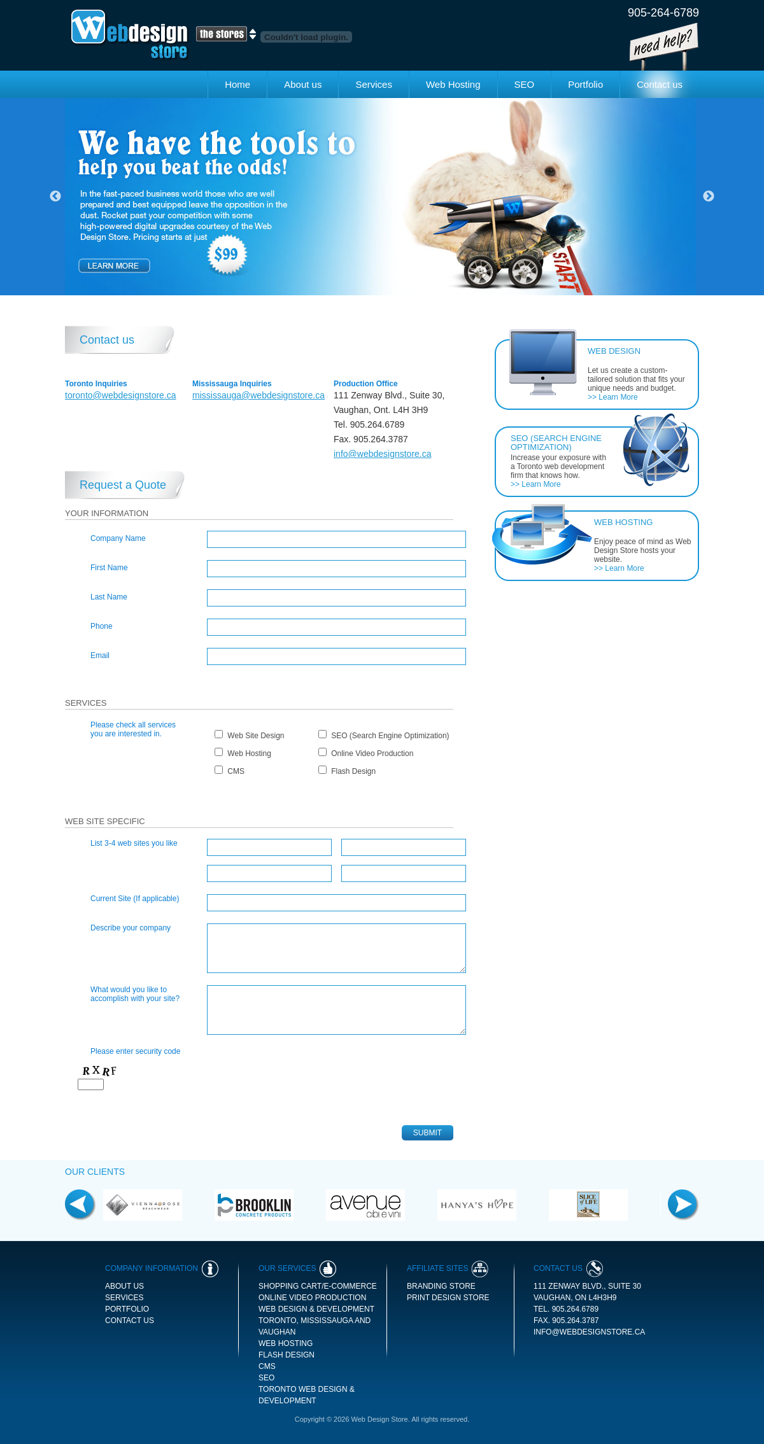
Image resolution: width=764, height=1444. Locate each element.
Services (373, 84)
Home (237, 84)
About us (303, 84)
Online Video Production (312, 1297)
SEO (524, 84)
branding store (441, 1286)
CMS (267, 1366)
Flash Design (286, 1354)
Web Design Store (130, 35)
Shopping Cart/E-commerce (317, 1286)
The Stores (226, 33)
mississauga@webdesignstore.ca (258, 395)
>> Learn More (613, 397)
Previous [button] (55, 196)
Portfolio (585, 84)
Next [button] (708, 196)
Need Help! (664, 47)
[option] (382, 196)
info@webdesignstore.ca (383, 454)
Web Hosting (453, 84)
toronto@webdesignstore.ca (120, 395)
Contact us (660, 84)
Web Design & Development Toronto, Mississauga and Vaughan (316, 1320)
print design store (448, 1297)
